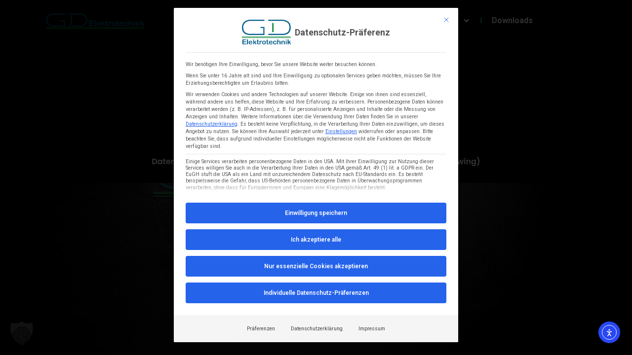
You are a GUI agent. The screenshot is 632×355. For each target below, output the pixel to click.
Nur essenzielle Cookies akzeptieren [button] (316, 266)
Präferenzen (261, 328)
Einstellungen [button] (341, 131)
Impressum (371, 328)
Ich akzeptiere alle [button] (316, 239)
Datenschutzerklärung (211, 124)
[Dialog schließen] (446, 20)
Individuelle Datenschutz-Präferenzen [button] (316, 292)
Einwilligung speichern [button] (316, 213)
